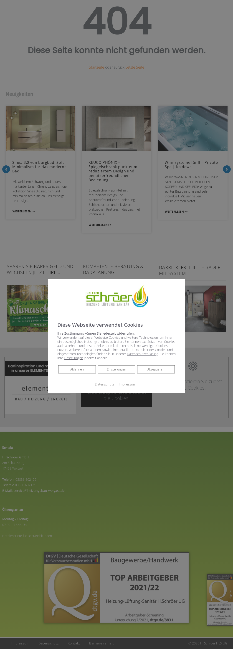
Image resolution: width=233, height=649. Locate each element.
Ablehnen (77, 369)
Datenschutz (104, 384)
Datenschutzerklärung (142, 354)
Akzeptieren (155, 369)
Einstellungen (116, 369)
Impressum (127, 384)
